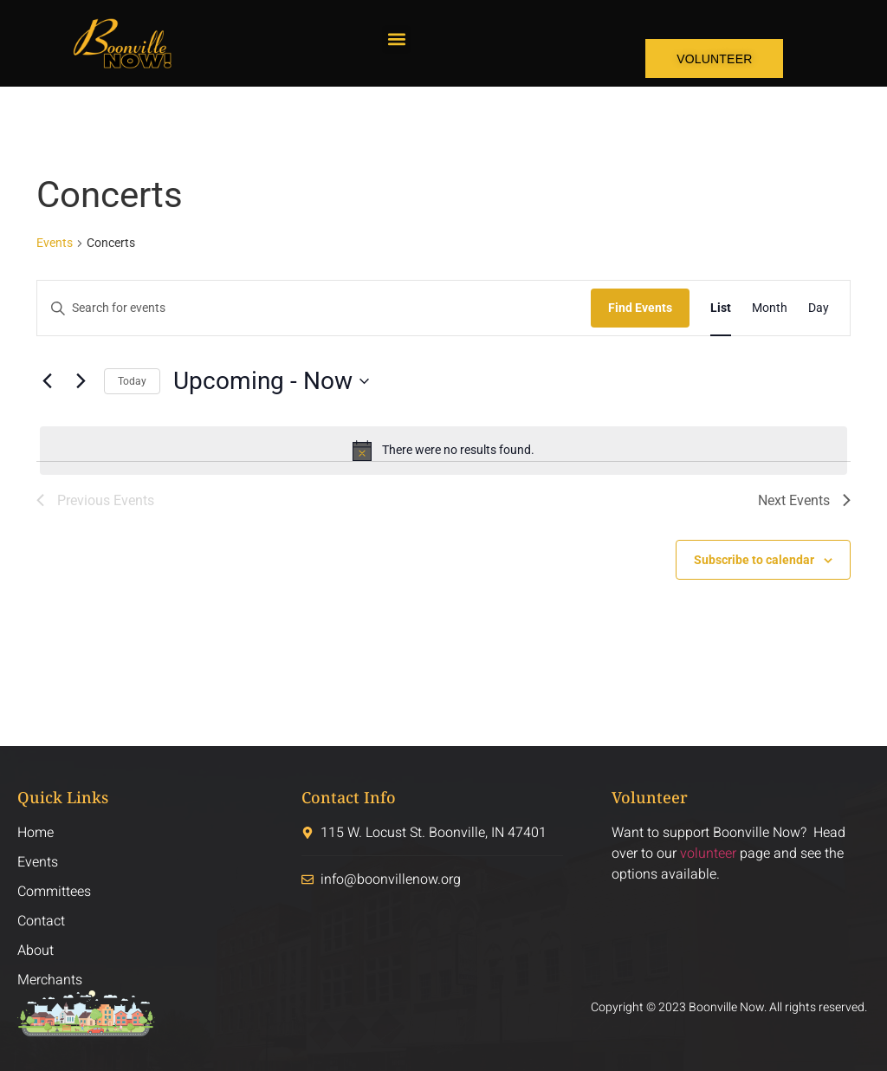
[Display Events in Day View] (818, 308)
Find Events (640, 308)
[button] (396, 39)
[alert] (443, 450)
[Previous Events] (46, 381)
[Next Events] (80, 381)
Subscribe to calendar (754, 560)
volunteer (708, 853)
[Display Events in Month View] (769, 308)
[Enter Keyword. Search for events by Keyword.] (314, 308)
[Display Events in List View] (720, 308)
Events (54, 243)
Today (132, 381)
